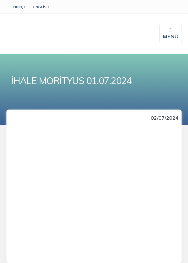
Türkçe (18, 7)
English (41, 7)
